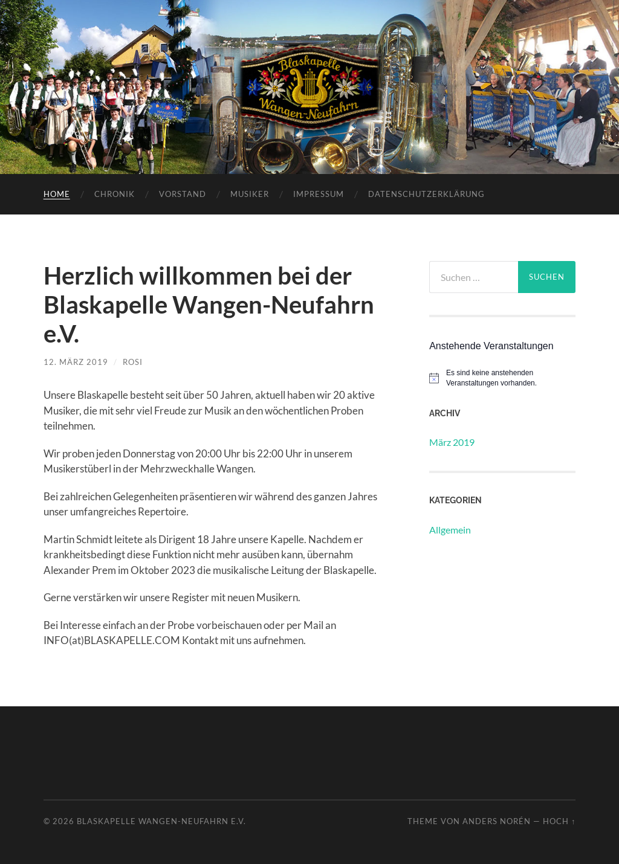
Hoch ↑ (559, 821)
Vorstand (182, 194)
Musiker (249, 194)
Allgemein (450, 529)
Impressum (318, 194)
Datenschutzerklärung (426, 194)
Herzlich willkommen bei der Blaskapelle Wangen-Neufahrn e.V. (209, 304)
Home (57, 194)
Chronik (114, 194)
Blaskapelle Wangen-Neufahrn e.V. (161, 821)
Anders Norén (496, 821)
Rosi (133, 362)
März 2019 (452, 442)
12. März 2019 (76, 362)
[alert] (502, 378)
